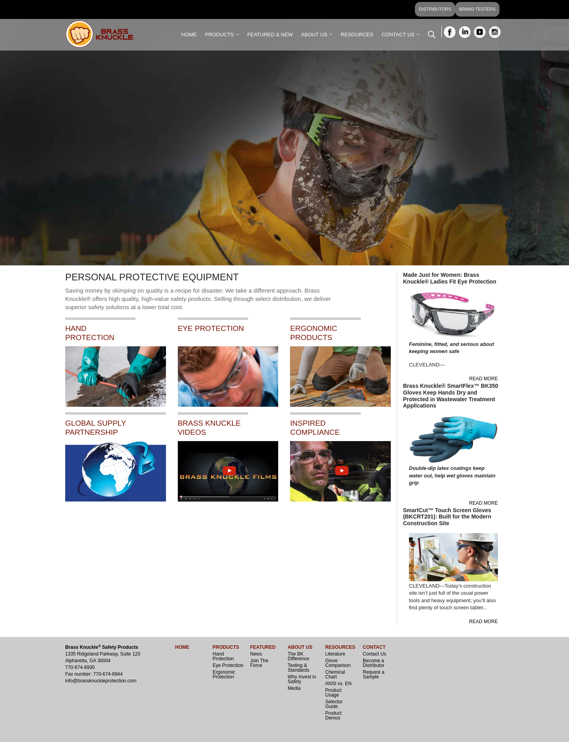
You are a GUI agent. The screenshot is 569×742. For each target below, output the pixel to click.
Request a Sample (373, 674)
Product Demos (333, 715)
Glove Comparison (338, 663)
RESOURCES (357, 35)
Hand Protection (223, 656)
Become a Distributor (373, 663)
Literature (335, 654)
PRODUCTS (219, 35)
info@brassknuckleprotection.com (100, 681)
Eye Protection (228, 665)
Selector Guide (334, 704)
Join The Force (259, 663)
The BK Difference (298, 656)
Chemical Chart (335, 674)
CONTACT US (398, 35)
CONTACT (374, 647)
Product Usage (333, 693)
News (256, 654)
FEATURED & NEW (270, 35)
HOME (189, 35)
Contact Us (374, 654)
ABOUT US (314, 35)
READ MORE (483, 378)
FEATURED (262, 647)
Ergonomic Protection (224, 674)
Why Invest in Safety (302, 679)
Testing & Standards (298, 668)
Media (294, 688)
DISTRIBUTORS (435, 9)
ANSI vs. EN (338, 683)
